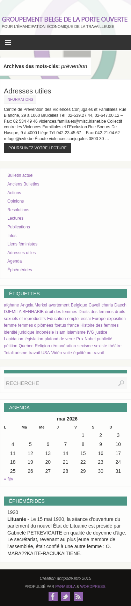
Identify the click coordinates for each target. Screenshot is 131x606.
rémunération (63, 345)
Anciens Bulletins (23, 184)
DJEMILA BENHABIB (24, 311)
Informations (20, 99)
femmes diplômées (35, 325)
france (73, 325)
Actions (14, 192)
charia (107, 305)
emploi (73, 318)
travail (34, 352)
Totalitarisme (15, 352)
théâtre (115, 345)
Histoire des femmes (99, 325)
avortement (59, 305)
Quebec (26, 345)
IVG (90, 332)
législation (33, 338)
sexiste (100, 345)
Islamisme (76, 332)
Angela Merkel (33, 305)
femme (10, 325)
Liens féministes (22, 244)
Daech (120, 305)
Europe (98, 318)
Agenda (14, 261)
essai (85, 318)
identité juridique (19, 332)
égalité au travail (88, 352)
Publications (18, 227)
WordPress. (93, 586)
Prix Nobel (85, 338)
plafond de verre (60, 338)
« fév (8, 479)
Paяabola (65, 586)
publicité (104, 338)
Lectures (15, 218)
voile (67, 352)
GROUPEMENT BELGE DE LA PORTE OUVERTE (65, 19)
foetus (60, 325)
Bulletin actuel (20, 175)
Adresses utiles (27, 91)
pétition (10, 345)
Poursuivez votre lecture (37, 148)
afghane (11, 305)
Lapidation (13, 338)
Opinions (15, 201)
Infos (11, 235)
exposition (116, 318)
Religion (42, 345)
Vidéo (56, 352)
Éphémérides (19, 269)
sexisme (85, 345)
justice (101, 332)
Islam (60, 332)
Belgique (79, 305)
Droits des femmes (96, 311)
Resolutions (18, 209)
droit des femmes (61, 311)
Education (56, 318)
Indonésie (45, 332)
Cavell (94, 305)
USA (45, 352)
